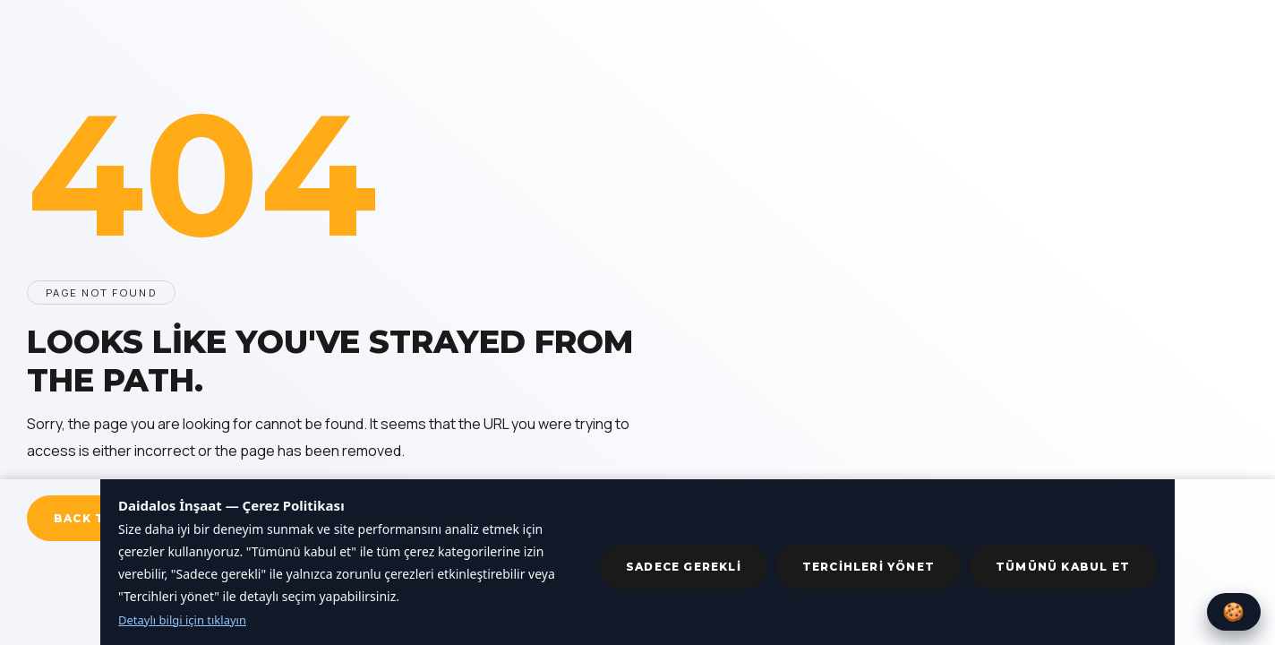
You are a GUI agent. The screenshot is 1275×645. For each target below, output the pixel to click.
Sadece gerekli (683, 566)
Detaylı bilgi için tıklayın (182, 620)
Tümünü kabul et (1063, 566)
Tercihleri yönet (868, 566)
